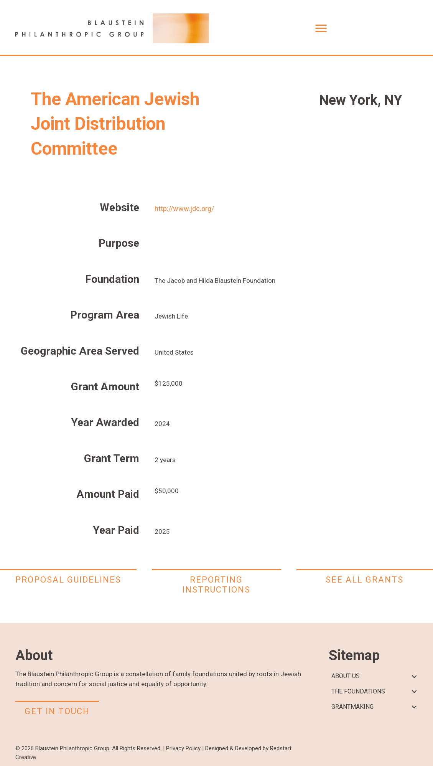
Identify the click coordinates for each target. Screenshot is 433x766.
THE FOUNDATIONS (358, 691)
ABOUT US (345, 676)
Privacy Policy (183, 748)
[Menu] (321, 28)
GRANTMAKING (352, 706)
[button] (414, 676)
